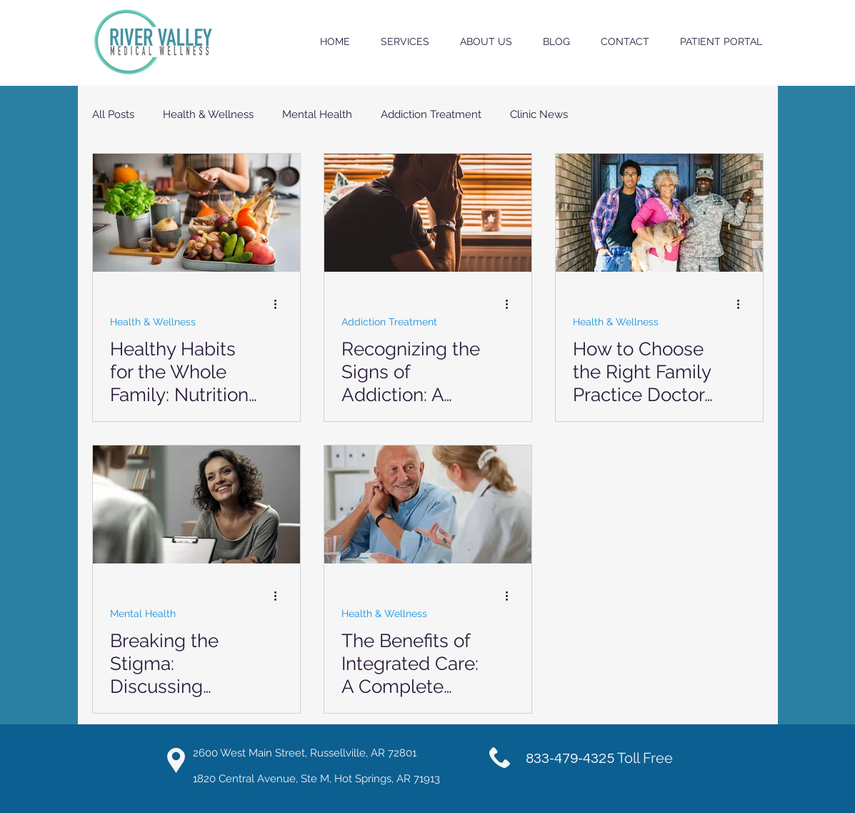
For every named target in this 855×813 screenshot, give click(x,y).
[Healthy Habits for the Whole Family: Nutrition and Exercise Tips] (196, 213)
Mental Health (317, 114)
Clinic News (539, 114)
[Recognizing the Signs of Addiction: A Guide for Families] (427, 213)
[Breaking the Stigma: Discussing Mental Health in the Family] (196, 504)
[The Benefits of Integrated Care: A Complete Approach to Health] (427, 504)
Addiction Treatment (431, 114)
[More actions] (280, 303)
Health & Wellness (208, 114)
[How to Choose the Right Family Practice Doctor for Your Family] (659, 213)
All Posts (113, 114)
